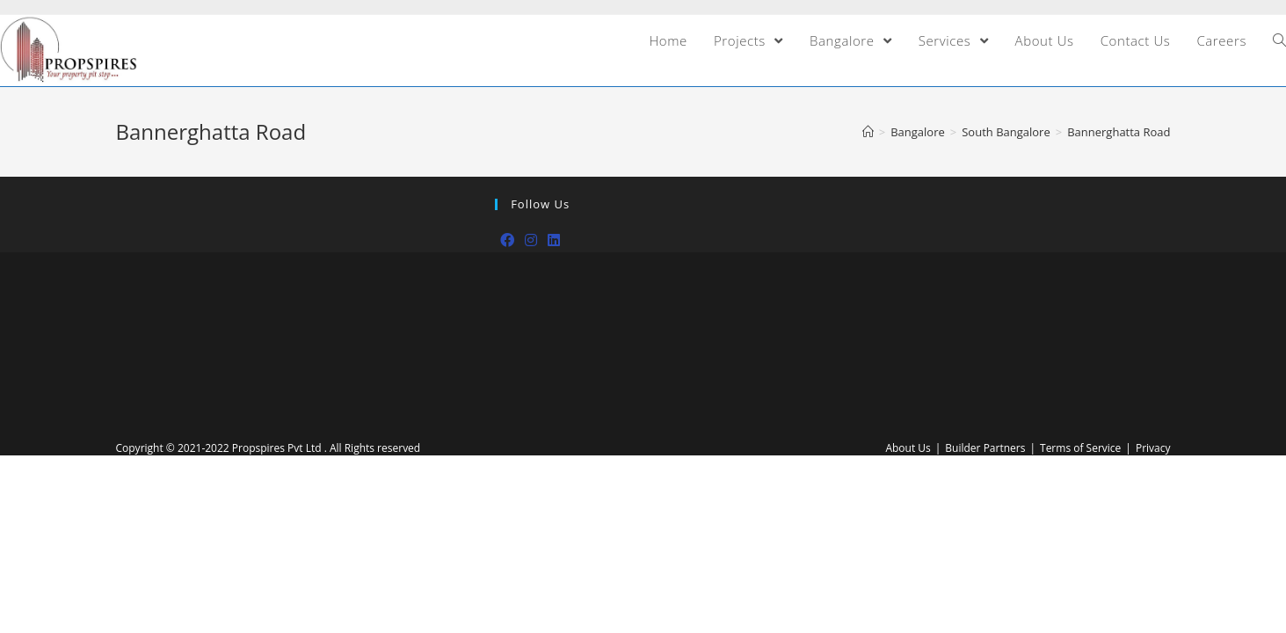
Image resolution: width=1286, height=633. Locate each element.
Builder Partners (985, 447)
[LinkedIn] (554, 240)
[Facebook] (507, 240)
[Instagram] (531, 240)
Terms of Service (1080, 447)
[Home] (868, 132)
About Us (907, 447)
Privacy (1153, 447)
